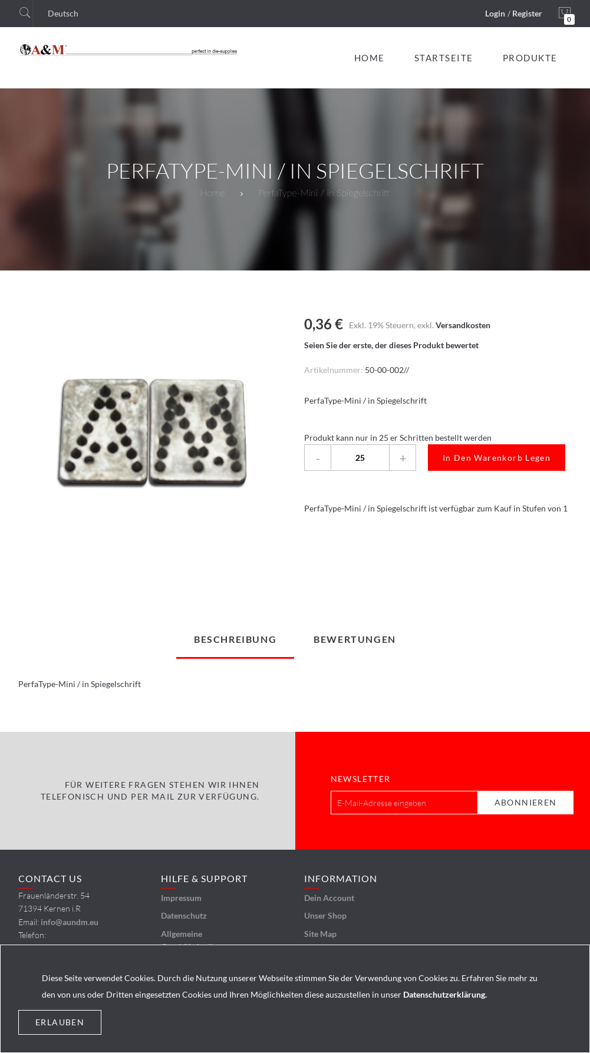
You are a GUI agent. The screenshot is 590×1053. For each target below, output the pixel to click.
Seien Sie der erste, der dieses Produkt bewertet (391, 345)
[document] (295, 999)
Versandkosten (463, 325)
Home (212, 192)
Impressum (181, 898)
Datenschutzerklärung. (445, 994)
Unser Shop (325, 915)
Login (495, 13)
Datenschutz (184, 915)
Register (527, 13)
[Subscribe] (525, 802)
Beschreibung (235, 639)
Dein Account (329, 898)
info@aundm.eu (69, 922)
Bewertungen (355, 639)
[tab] (235, 639)
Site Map (320, 934)
